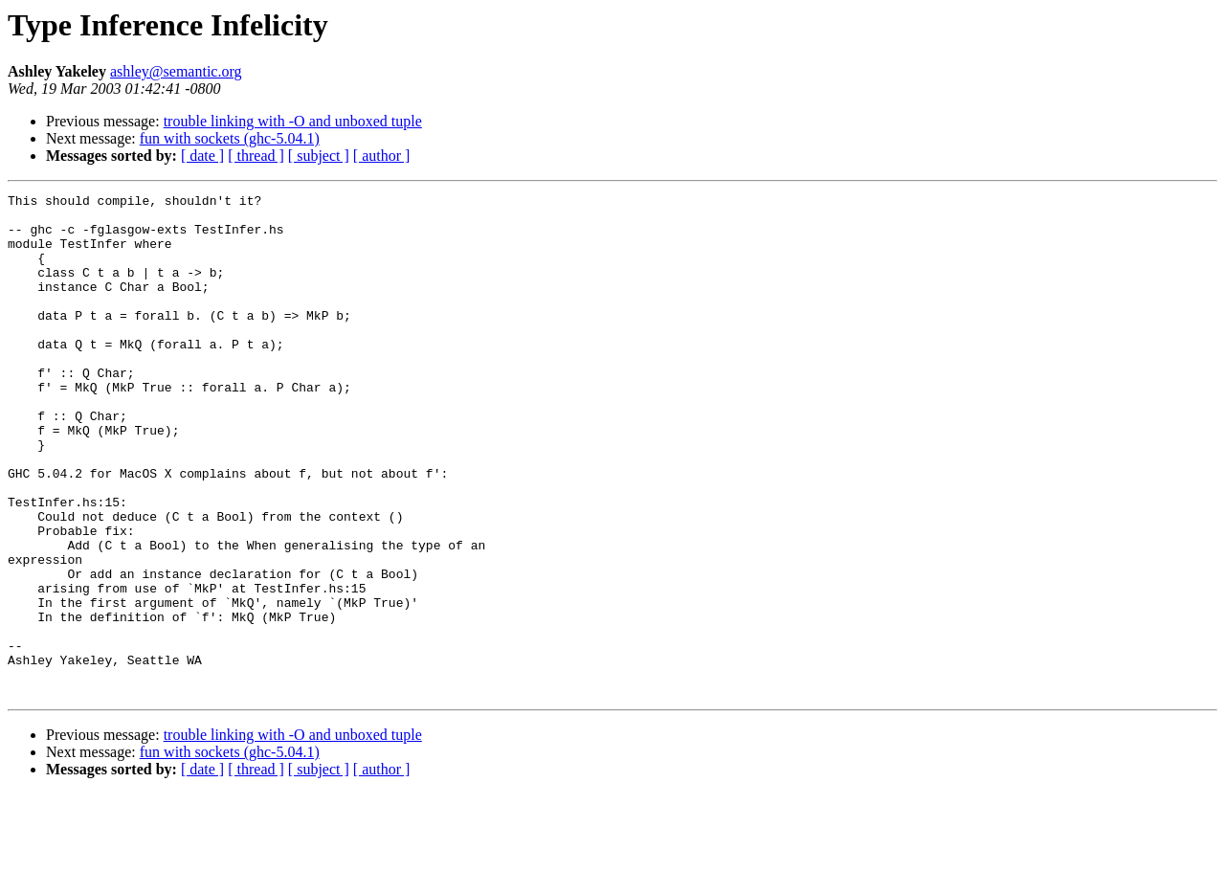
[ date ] (202, 155)
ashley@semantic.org (176, 71)
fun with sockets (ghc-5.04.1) (230, 138)
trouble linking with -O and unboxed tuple (293, 121)
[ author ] (382, 155)
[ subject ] (318, 155)
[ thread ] (256, 155)
